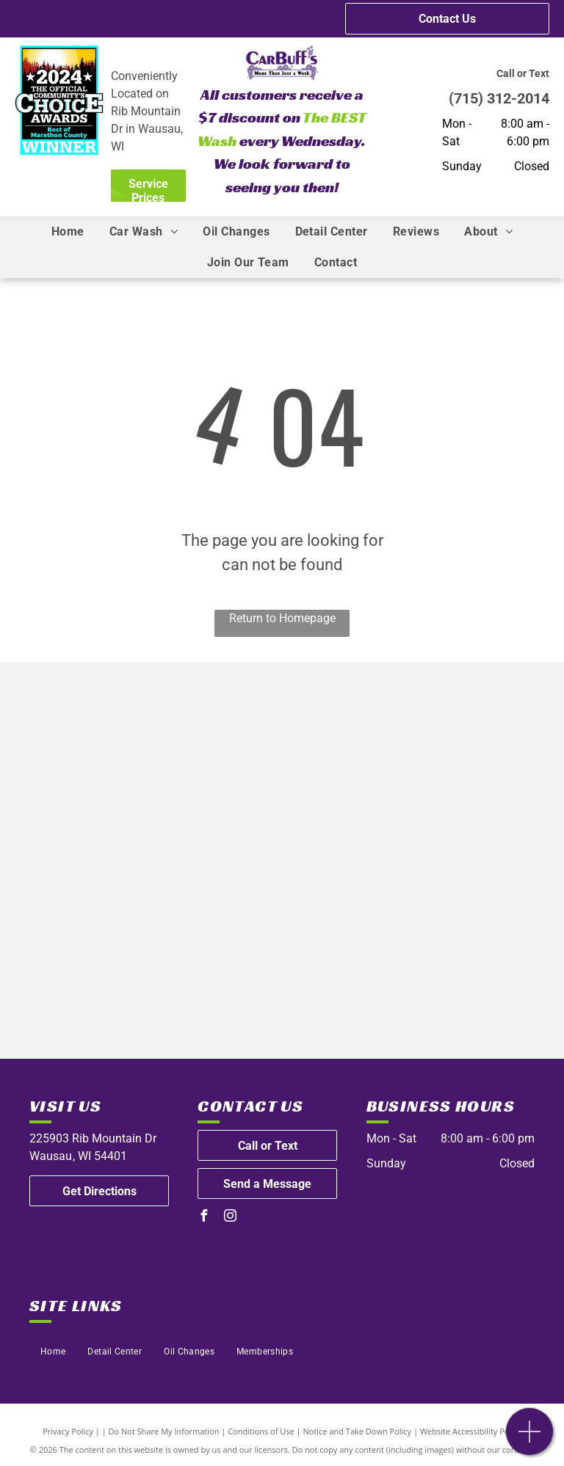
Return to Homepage (282, 618)
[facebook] (203, 1217)
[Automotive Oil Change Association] (159, 898)
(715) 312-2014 (499, 98)
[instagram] (229, 1217)
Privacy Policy (68, 1431)
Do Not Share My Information (164, 1431)
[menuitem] (68, 231)
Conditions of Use (261, 1431)
